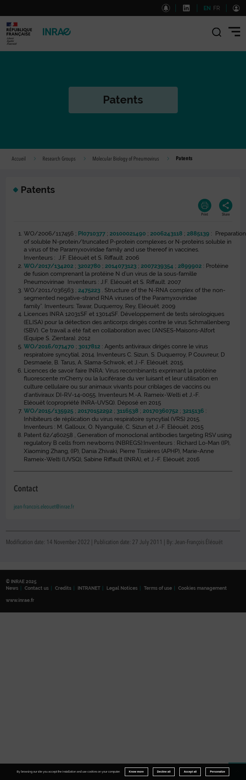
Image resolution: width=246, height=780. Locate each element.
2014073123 (120, 266)
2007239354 (157, 266)
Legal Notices (122, 588)
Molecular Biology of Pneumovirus (125, 159)
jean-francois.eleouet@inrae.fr (44, 507)
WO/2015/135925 (48, 410)
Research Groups (59, 159)
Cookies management (202, 588)
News (12, 588)
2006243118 (166, 233)
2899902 (190, 266)
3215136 (193, 410)
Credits (63, 588)
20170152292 (95, 410)
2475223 (89, 290)
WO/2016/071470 (49, 346)
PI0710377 (91, 233)
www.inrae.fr (20, 600)
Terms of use (158, 588)
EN (207, 8)
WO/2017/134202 (48, 266)
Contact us (37, 588)
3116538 (127, 410)
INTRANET (89, 588)
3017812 (89, 346)
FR (216, 8)
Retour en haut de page (240, 774)
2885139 (198, 233)
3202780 (89, 266)
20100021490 (128, 233)
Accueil (19, 159)
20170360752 (160, 410)
